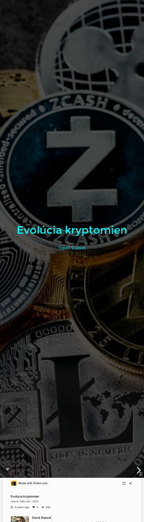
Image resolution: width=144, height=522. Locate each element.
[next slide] (138, 470)
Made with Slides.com (33, 483)
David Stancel (41, 518)
